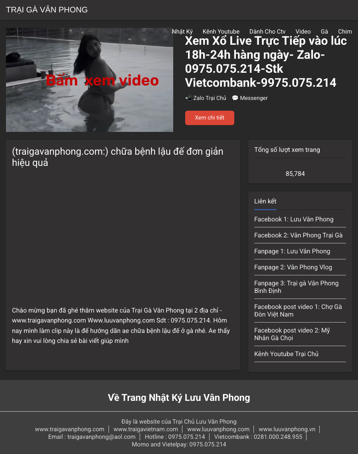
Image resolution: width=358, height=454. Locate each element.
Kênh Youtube (221, 31)
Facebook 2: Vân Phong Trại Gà (298, 235)
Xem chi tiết (210, 118)
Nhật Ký (182, 31)
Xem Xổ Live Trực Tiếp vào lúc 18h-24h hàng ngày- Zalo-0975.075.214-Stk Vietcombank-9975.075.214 (266, 62)
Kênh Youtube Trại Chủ (286, 354)
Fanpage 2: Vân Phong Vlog (293, 267)
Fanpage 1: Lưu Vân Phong (292, 251)
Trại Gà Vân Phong (47, 10)
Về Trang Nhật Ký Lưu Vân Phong (179, 397)
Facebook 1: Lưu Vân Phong (294, 219)
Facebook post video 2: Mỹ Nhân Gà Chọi (292, 334)
